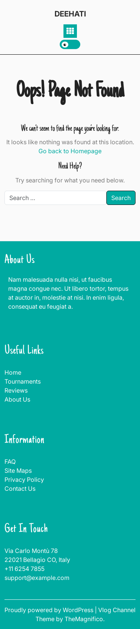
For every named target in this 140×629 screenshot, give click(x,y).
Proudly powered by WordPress (49, 610)
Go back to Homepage (70, 151)
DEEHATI (70, 13)
